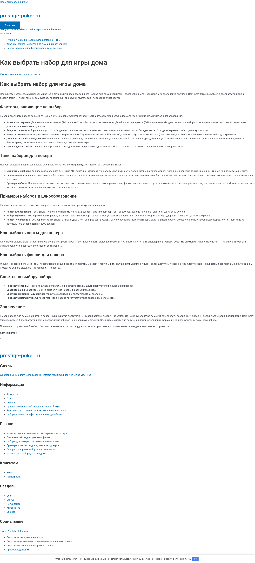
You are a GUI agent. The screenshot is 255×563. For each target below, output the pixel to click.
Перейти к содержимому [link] (14, 1)
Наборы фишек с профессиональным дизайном (34, 48)
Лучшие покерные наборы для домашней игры (33, 39)
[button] (127, 34)
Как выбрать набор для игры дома (20, 74)
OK (195, 559)
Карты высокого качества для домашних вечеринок (37, 44)
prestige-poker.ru (20, 16)
